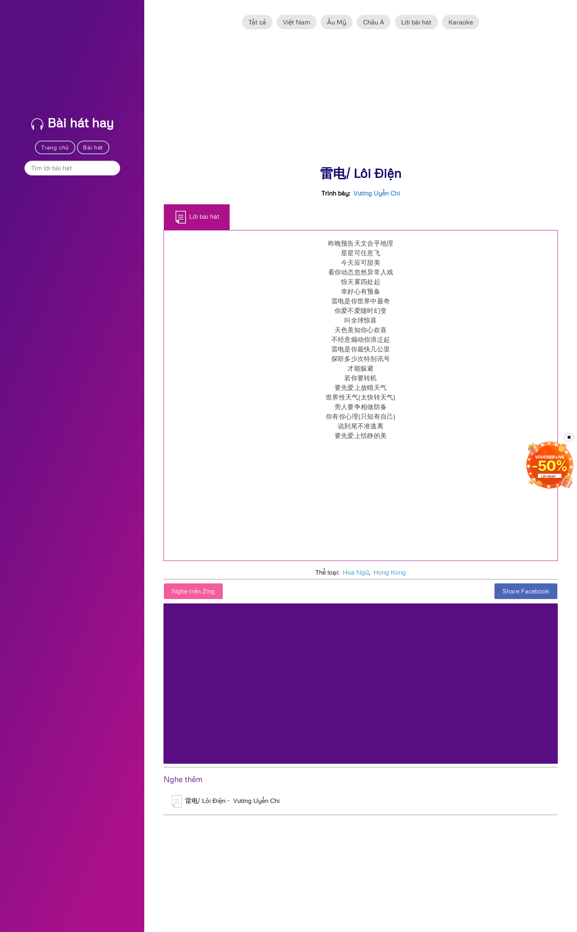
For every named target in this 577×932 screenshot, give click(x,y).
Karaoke (460, 22)
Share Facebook (525, 591)
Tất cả (257, 22)
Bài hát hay (72, 122)
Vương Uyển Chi (376, 193)
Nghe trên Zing (193, 591)
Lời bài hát (416, 22)
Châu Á (373, 22)
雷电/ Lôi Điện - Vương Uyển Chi (225, 801)
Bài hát (93, 147)
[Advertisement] (360, 101)
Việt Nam (296, 22)
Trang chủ (55, 147)
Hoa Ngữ (356, 572)
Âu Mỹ (336, 22)
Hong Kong (389, 572)
